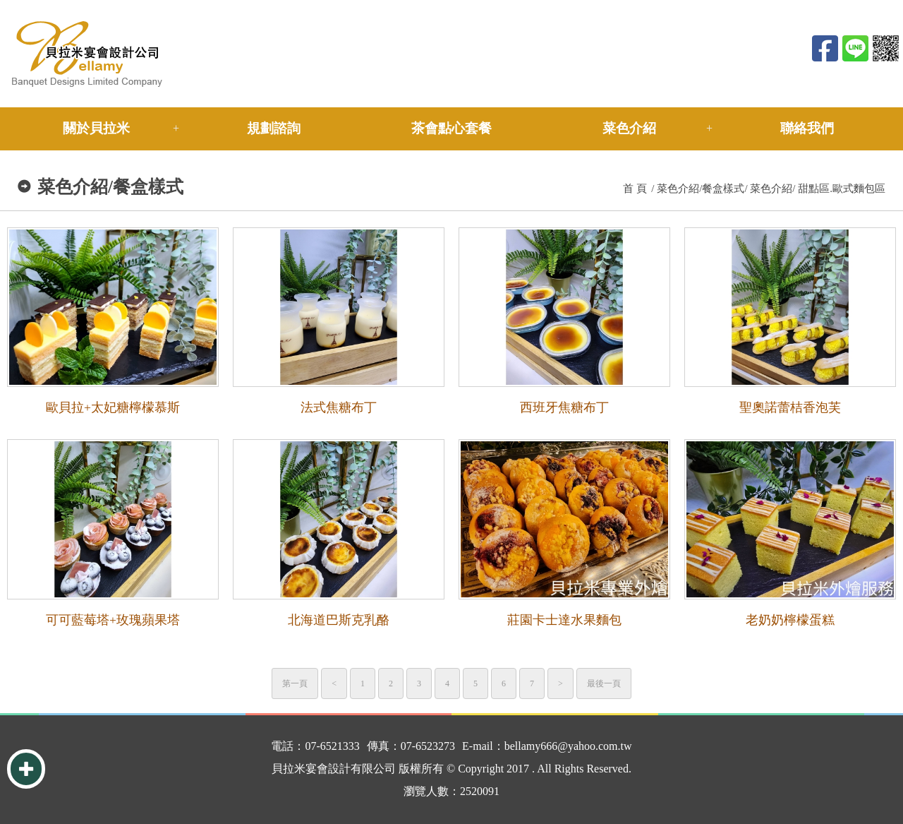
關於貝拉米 (96, 128)
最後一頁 (604, 683)
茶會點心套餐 (451, 128)
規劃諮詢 (274, 128)
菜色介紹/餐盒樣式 (700, 188)
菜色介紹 (629, 128)
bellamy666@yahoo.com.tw (568, 746)
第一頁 (295, 683)
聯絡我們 (807, 128)
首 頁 (635, 188)
